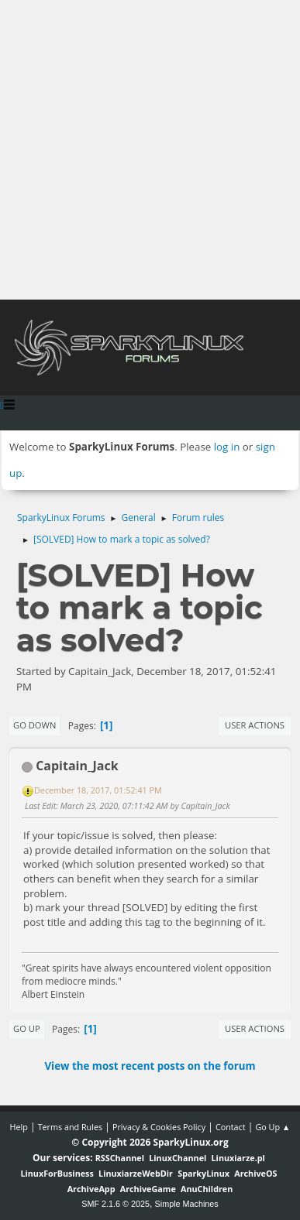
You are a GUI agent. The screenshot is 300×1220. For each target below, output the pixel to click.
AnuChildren (207, 1188)
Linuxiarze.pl (238, 1157)
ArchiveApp (91, 1188)
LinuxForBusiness (56, 1173)
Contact (231, 1127)
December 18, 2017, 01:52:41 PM (98, 790)
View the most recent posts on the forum (149, 1066)
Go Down (34, 725)
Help (18, 1127)
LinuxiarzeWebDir (135, 1173)
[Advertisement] (150, 150)
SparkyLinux (203, 1173)
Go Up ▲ (272, 1127)
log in (227, 447)
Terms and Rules (70, 1127)
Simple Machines (187, 1203)
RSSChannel (119, 1157)
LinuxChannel (177, 1157)
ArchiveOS (255, 1173)
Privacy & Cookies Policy (158, 1127)
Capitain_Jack (77, 765)
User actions (254, 725)
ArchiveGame (148, 1188)
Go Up (26, 1028)
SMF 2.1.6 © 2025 (115, 1203)
